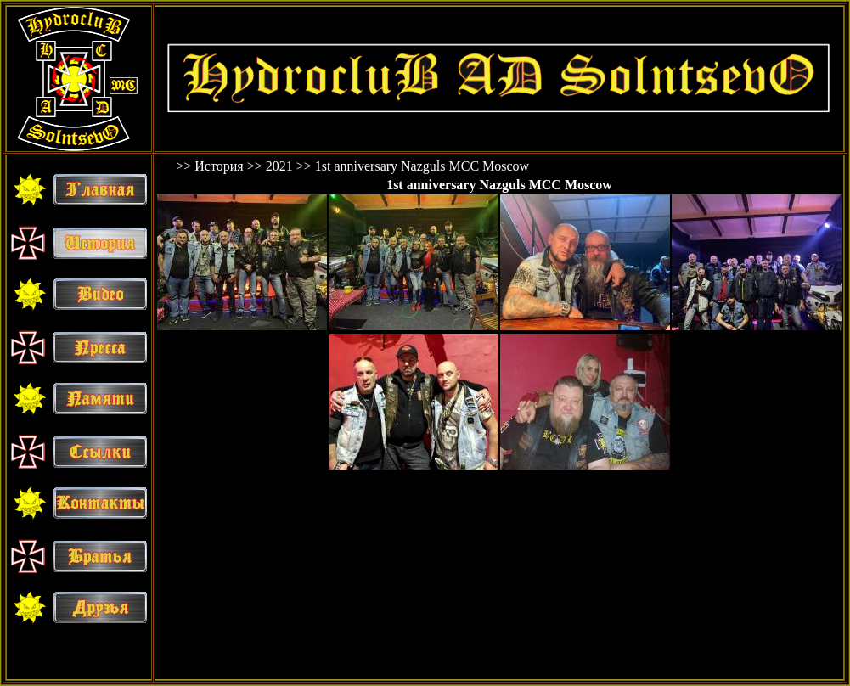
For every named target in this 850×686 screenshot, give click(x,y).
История (218, 166)
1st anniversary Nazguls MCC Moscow (422, 166)
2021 (279, 166)
